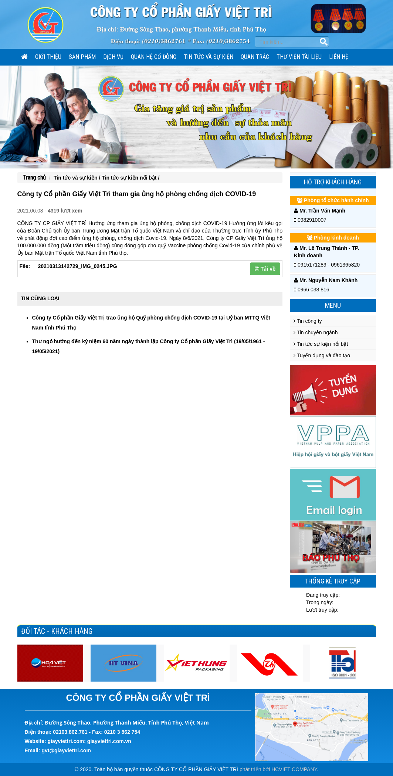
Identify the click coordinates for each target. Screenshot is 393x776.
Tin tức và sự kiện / (78, 178)
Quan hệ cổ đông (153, 56)
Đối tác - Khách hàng (56, 631)
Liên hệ (338, 56)
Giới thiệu (48, 56)
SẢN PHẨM (82, 56)
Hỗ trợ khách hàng (333, 182)
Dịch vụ (113, 56)
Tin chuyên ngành (316, 332)
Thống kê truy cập (332, 581)
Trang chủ (34, 177)
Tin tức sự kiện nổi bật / (130, 178)
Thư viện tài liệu (299, 56)
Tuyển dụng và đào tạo (322, 355)
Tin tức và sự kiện (208, 56)
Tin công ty (308, 321)
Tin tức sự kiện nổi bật (321, 344)
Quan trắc (255, 56)
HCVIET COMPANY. (294, 769)
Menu (333, 305)
